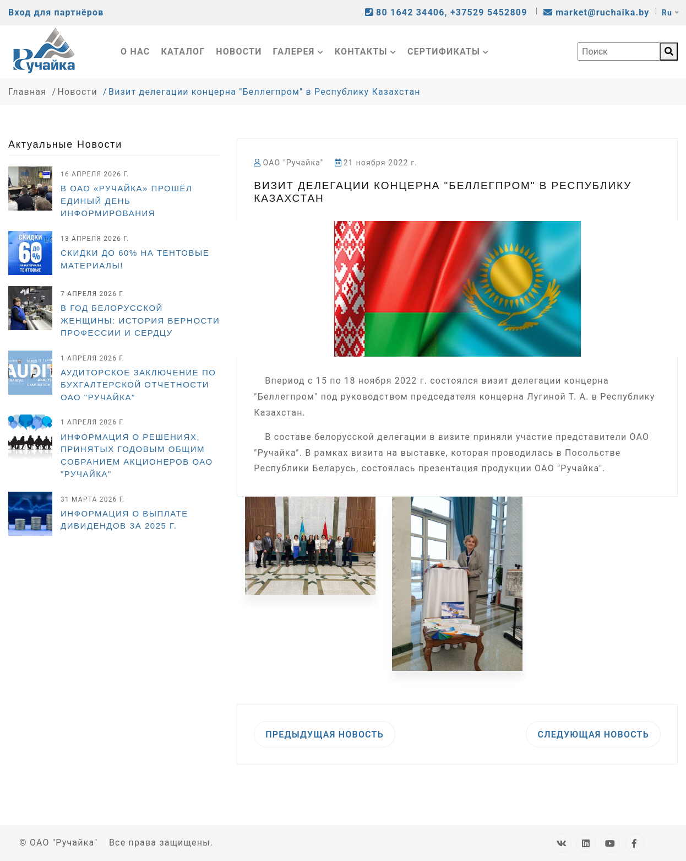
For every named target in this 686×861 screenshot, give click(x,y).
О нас (135, 51)
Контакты (365, 51)
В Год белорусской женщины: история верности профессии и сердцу (140, 320)
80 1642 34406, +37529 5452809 (447, 12)
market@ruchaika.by (596, 12)
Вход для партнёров (56, 12)
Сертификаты (448, 51)
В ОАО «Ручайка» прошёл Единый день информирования (126, 201)
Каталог (183, 51)
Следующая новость (593, 734)
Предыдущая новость (324, 734)
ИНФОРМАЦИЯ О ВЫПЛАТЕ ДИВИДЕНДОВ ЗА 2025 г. (124, 520)
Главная (27, 92)
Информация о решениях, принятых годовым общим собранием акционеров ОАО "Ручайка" (137, 455)
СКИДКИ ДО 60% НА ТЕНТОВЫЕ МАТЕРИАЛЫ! (135, 259)
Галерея (298, 51)
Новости (239, 51)
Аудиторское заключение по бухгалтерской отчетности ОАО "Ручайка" (138, 385)
